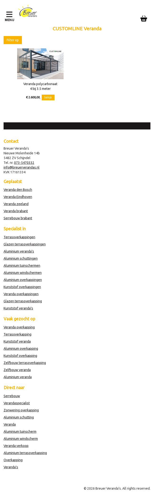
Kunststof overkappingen (22, 287)
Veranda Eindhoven (18, 197)
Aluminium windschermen (23, 273)
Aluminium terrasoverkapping (25, 453)
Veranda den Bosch (18, 190)
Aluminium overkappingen (23, 280)
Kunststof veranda (17, 341)
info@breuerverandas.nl (22, 167)
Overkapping (13, 460)
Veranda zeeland (16, 204)
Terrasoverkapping (17, 334)
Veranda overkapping (19, 327)
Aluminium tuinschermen (22, 265)
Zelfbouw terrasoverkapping (25, 363)
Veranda (10, 424)
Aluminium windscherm (21, 439)
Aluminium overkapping (21, 348)
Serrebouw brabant (18, 218)
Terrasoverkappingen (19, 237)
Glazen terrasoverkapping (23, 301)
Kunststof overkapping (20, 356)
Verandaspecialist (17, 403)
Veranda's (11, 467)
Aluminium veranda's (19, 251)
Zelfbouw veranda (17, 370)
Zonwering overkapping (21, 410)
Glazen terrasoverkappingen (25, 244)
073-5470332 (24, 163)
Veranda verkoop (16, 446)
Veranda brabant (16, 211)
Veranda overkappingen (21, 294)
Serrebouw (12, 396)
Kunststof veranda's (18, 308)
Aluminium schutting (19, 417)
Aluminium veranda (18, 377)
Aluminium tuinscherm (20, 431)
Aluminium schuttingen (21, 258)
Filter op (13, 40)
